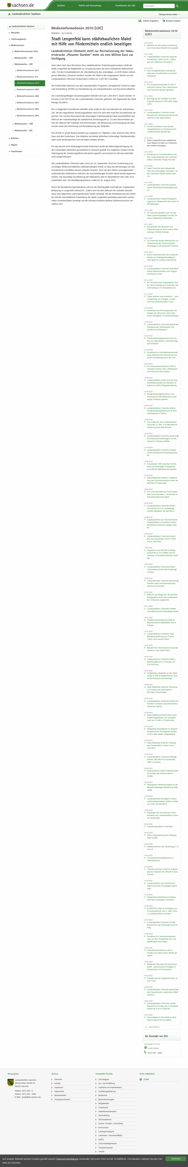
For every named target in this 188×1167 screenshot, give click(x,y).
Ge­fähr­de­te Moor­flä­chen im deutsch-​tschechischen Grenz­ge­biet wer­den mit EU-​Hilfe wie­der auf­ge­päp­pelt (162, 731)
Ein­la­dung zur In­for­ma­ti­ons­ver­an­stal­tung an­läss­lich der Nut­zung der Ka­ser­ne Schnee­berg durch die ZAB (162, 355)
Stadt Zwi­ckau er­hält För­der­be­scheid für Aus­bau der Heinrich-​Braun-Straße (162, 773)
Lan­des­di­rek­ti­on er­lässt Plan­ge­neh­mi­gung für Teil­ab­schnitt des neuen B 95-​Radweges (162, 201)
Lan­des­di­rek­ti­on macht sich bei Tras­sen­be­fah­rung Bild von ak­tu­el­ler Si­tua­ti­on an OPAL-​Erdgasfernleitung (162, 383)
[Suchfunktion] (159, 6)
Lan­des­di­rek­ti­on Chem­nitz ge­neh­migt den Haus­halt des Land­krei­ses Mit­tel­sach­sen (163, 992)
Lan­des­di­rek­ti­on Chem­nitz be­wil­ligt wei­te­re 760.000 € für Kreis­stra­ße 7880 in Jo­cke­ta (161, 759)
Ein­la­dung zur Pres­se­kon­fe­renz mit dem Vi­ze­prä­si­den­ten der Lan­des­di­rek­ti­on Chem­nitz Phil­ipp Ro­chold (162, 157)
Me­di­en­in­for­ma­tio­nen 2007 (28, 103)
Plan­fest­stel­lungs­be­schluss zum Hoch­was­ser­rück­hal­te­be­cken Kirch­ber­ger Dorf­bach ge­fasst (162, 396)
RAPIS (101, 1140)
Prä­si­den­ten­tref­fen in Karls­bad (160, 826)
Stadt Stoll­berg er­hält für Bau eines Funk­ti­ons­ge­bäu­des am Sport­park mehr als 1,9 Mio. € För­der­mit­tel (162, 717)
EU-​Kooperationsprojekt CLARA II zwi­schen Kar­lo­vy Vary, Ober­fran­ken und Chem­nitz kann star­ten (162, 369)
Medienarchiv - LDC (24, 64)
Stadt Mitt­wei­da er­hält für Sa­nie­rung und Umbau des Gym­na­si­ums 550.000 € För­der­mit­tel (162, 689)
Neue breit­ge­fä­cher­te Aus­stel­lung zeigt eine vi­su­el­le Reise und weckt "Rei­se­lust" (162, 73)
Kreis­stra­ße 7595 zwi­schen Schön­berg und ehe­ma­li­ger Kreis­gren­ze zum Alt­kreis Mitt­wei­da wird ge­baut (162, 466)
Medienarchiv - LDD (24, 124)
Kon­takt (57, 1083)
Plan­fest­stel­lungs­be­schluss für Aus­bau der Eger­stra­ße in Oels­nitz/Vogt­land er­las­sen (162, 341)
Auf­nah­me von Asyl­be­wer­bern (110, 1087)
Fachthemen (16, 152)
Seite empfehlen (147, 1074)
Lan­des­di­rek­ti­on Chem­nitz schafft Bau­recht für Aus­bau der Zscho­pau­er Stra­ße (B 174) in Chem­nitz (162, 1006)
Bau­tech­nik (102, 1095)
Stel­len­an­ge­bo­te (18, 39)
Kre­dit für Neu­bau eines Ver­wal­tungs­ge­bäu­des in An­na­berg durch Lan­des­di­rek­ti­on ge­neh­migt (161, 129)
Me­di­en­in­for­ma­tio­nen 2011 (27, 77)
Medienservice (17, 45)
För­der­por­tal (103, 1108)
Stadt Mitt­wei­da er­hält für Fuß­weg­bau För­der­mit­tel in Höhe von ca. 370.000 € (161, 745)
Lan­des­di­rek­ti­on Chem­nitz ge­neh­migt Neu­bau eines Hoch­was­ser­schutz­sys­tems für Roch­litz (163, 583)
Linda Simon (153, 1048)
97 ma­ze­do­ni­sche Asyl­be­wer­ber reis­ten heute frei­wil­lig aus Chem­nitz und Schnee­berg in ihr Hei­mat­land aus (162, 285)
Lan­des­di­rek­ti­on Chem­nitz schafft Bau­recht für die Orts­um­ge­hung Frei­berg (162, 925)
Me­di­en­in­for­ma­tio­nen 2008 (28, 96)
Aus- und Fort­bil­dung (106, 1083)
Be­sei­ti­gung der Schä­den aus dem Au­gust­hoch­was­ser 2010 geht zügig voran (162, 101)
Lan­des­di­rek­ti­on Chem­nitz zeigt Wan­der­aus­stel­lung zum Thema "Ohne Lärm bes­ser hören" (160, 636)
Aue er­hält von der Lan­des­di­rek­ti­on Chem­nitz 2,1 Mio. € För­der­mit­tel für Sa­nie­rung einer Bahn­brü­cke (162, 424)
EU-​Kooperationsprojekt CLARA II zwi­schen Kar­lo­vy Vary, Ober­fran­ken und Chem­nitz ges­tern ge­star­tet (162, 87)
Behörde (15, 138)
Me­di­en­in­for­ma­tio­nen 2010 (28, 83)
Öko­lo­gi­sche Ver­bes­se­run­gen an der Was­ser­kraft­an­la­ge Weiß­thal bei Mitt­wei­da (162, 787)
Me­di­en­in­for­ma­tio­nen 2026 (26, 52)
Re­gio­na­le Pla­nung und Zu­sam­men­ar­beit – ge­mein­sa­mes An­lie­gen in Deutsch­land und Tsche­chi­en (162, 967)
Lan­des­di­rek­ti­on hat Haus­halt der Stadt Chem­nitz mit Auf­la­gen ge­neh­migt (162, 886)
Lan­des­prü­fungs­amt (106, 1132)
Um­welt (101, 1152)
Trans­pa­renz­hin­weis (62, 1099)
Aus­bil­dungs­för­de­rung (107, 1091)
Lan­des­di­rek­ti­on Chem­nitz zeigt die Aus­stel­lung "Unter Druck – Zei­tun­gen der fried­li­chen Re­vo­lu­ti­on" (162, 59)
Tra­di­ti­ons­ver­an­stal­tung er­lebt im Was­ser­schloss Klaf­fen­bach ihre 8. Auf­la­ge (161, 622)
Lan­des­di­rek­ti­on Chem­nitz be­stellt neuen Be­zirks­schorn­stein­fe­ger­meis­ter (162, 187)
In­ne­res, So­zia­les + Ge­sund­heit (110, 1123)
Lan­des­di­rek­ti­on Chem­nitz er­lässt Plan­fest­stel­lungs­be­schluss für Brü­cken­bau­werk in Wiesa (162, 410)
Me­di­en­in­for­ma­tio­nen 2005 (28, 116)
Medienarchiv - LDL (24, 131)
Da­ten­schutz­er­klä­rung (67, 1159)
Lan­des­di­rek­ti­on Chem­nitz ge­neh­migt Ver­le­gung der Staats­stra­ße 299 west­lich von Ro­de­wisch (163, 327)
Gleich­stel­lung (103, 1115)
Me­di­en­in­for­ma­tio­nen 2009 (28, 90)
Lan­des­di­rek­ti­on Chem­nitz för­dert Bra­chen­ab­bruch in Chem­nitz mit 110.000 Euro (161, 662)
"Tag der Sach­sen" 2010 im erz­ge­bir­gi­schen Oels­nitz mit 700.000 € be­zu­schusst (162, 872)
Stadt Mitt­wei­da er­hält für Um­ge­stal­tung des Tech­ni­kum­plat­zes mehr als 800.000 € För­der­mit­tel (162, 480)
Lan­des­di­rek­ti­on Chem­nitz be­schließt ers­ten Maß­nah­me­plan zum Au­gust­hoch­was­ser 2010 (162, 271)
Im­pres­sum (58, 1087)
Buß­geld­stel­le (103, 1103)
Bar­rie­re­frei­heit (60, 1095)
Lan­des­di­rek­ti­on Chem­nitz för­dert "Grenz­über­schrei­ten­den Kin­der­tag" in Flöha (162, 569)
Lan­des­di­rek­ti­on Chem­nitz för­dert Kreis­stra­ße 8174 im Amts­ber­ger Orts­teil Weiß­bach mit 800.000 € (161, 508)
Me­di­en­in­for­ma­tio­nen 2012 (28, 71)
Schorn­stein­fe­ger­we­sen (107, 1144)
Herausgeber (13, 1074)
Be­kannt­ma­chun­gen (106, 1099)
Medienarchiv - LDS (24, 58)
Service (55, 1074)
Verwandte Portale (104, 1074)
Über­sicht (58, 1079)
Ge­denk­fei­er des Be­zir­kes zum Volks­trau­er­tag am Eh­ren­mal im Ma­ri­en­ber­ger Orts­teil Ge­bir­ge (163, 229)
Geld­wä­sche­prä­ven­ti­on (107, 1111)
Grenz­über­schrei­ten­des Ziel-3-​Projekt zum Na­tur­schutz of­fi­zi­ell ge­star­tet (162, 953)
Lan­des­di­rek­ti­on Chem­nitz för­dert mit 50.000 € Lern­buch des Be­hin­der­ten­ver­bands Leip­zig (162, 703)
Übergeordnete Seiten (168, 14)
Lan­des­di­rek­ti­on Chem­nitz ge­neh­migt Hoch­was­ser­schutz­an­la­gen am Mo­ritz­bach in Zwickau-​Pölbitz (163, 438)
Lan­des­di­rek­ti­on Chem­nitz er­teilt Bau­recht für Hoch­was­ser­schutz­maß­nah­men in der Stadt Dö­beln (162, 115)
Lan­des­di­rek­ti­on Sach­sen (26, 14)
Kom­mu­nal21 (103, 1128)
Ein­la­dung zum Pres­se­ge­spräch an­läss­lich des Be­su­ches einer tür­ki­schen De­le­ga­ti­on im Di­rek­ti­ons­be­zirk (162, 313)
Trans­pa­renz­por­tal (105, 1148)
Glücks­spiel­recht (104, 1120)
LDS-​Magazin (103, 1079)
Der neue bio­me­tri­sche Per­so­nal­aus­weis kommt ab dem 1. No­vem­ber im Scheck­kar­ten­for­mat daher (162, 494)
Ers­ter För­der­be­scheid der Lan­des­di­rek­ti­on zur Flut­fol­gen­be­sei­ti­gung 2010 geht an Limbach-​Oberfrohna (162, 257)
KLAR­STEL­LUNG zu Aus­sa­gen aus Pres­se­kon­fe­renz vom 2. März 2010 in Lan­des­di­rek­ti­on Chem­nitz (162, 911)
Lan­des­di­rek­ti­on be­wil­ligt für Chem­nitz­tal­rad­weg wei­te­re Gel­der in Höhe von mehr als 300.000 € (162, 801)
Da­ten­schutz (59, 1091)
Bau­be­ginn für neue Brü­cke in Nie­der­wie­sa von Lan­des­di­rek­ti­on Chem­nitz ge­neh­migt (163, 815)
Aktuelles (15, 33)
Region (14, 145)
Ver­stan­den (176, 1159)
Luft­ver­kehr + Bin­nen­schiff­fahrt (110, 1135)
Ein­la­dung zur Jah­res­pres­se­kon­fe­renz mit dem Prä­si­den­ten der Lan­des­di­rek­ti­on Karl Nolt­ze (161, 939)
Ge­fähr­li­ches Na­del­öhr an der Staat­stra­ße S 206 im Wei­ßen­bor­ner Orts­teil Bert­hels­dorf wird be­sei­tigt (162, 675)
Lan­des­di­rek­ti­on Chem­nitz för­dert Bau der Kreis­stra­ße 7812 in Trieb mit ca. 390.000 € (161, 539)
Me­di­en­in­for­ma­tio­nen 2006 (28, 109)
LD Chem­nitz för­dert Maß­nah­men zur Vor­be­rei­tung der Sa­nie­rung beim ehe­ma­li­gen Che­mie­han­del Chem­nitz (163, 243)
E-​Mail (146, 1079)
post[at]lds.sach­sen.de (31, 1097)
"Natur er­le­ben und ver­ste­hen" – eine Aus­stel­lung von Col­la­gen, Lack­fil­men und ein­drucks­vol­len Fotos (162, 299)
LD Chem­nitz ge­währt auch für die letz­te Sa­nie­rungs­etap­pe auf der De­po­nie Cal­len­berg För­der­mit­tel (162, 215)
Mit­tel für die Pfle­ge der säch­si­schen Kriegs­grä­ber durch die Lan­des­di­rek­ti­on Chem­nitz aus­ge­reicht (162, 597)
